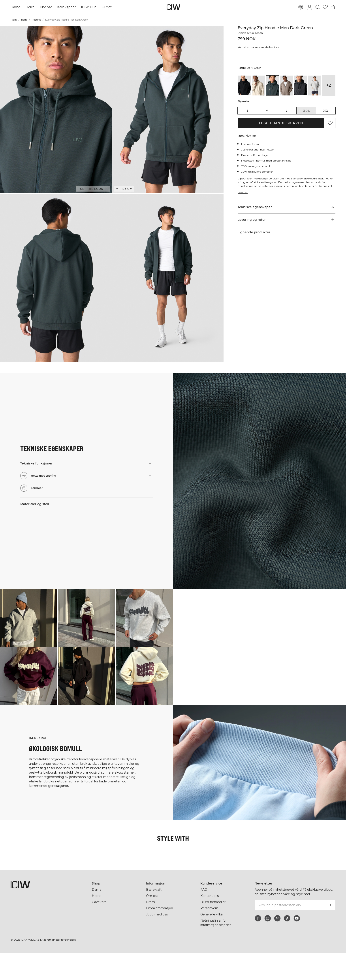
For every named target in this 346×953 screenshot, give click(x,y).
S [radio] (247, 110)
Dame (15, 7)
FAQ (203, 890)
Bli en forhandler (213, 902)
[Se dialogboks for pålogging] (309, 7)
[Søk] (318, 7)
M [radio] (267, 110)
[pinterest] (277, 918)
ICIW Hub (88, 7)
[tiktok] (287, 918)
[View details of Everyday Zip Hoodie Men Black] (244, 85)
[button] (56, 109)
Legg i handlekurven (281, 123)
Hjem (14, 19)
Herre (29, 7)
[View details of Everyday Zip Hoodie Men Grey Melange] (300, 85)
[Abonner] (329, 905)
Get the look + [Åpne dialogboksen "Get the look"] (93, 188)
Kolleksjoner (66, 7)
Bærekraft (154, 890)
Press (150, 902)
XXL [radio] (325, 110)
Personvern (209, 908)
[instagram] (267, 918)
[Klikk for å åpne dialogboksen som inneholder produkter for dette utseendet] (28, 618)
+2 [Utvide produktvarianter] (328, 85)
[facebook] (258, 918)
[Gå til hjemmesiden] (173, 7)
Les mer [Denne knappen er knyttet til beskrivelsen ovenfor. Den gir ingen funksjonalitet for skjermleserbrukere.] (243, 192)
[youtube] (296, 918)
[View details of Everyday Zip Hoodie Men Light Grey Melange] (315, 85)
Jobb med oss (156, 914)
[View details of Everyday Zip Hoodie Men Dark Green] (272, 85)
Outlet (106, 7)
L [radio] (286, 110)
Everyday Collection (251, 32)
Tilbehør (45, 7)
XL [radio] (306, 110)
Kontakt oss (209, 896)
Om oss (152, 896)
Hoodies (36, 19)
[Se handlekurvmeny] (333, 7)
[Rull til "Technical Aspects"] (286, 207)
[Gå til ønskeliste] (325, 7)
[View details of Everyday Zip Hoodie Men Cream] (258, 85)
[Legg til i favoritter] (330, 123)
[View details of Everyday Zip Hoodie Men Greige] (286, 85)
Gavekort (99, 902)
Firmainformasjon (160, 908)
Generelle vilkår (212, 914)
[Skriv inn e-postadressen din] (289, 905)
